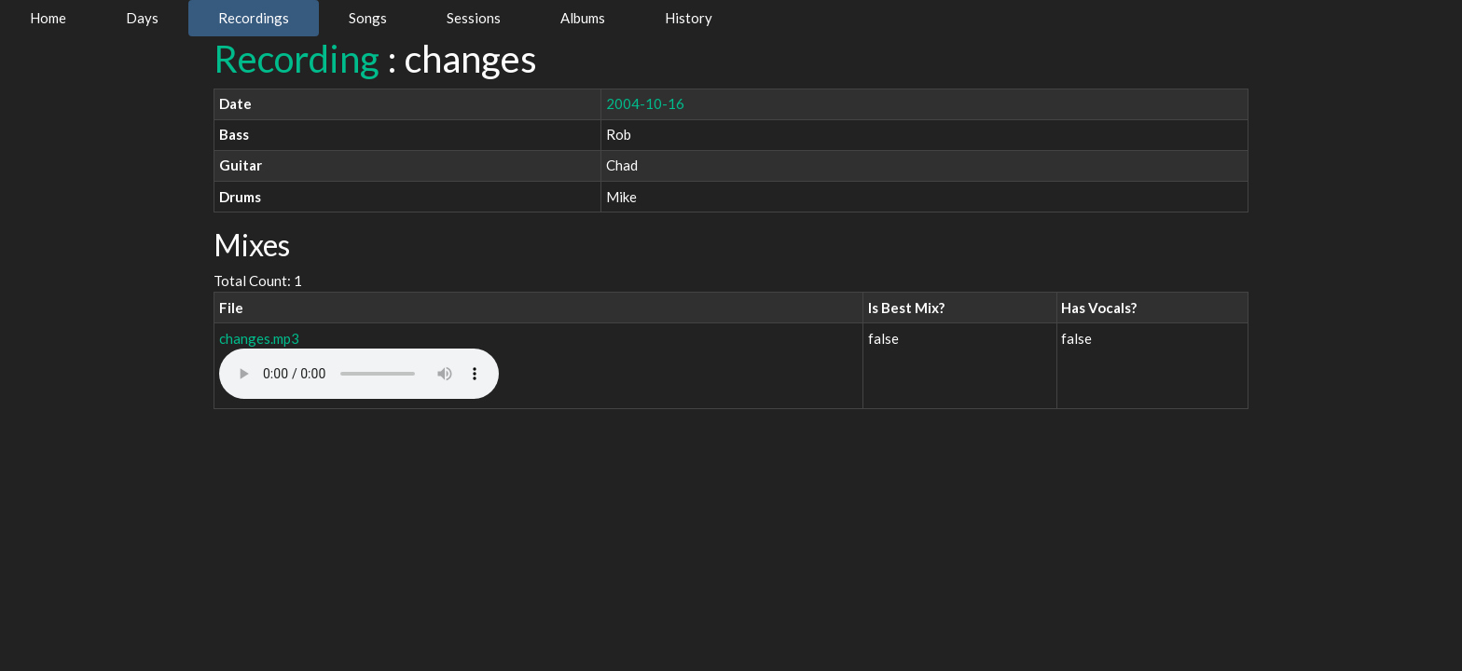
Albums (582, 17)
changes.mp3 (259, 338)
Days (142, 17)
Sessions (474, 17)
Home (48, 17)
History (688, 17)
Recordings (253, 17)
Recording (296, 58)
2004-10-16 (645, 103)
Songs (368, 17)
